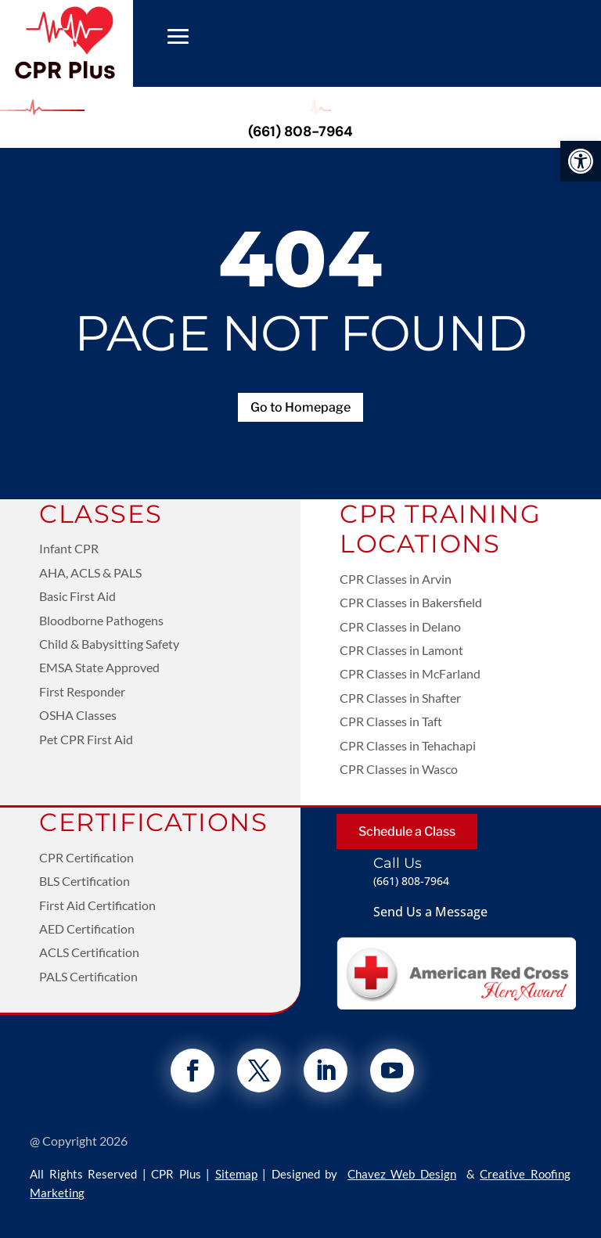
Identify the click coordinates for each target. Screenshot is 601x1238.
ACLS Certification (89, 952)
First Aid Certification (97, 905)
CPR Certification (86, 857)
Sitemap (236, 1174)
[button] (580, 161)
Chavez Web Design (401, 1174)
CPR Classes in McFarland (410, 673)
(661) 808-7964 (300, 131)
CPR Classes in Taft (391, 721)
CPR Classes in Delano (400, 626)
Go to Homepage (300, 407)
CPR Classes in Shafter (400, 697)
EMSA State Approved (99, 667)
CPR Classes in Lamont (401, 649)
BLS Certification (84, 880)
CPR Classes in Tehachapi (408, 745)
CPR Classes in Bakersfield (411, 602)
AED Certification (87, 928)
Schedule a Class (406, 831)
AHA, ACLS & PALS (90, 572)
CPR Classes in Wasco (399, 768)
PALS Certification (88, 976)
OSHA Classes (78, 714)
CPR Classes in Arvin (396, 578)
